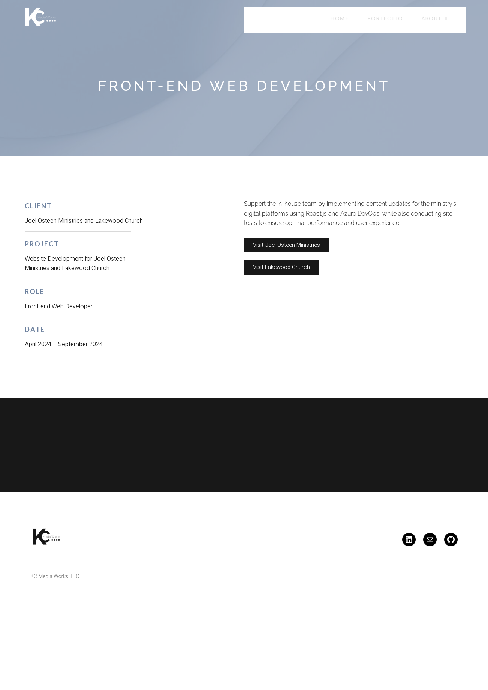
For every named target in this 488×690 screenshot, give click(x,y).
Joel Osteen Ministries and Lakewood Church (84, 220)
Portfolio (385, 19)
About (434, 19)
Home (340, 19)
